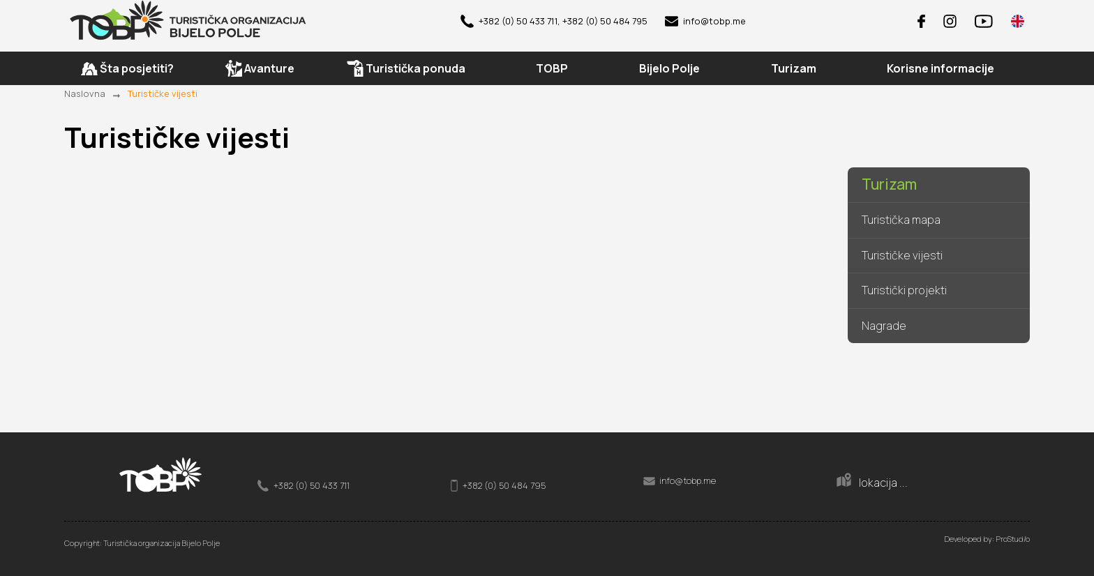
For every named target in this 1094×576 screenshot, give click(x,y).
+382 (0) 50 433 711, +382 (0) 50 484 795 (553, 21)
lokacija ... (872, 481)
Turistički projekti (904, 291)
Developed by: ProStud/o (987, 538)
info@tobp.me (705, 21)
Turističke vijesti (162, 93)
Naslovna (84, 93)
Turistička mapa (901, 220)
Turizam (889, 185)
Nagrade (884, 326)
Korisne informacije (940, 69)
